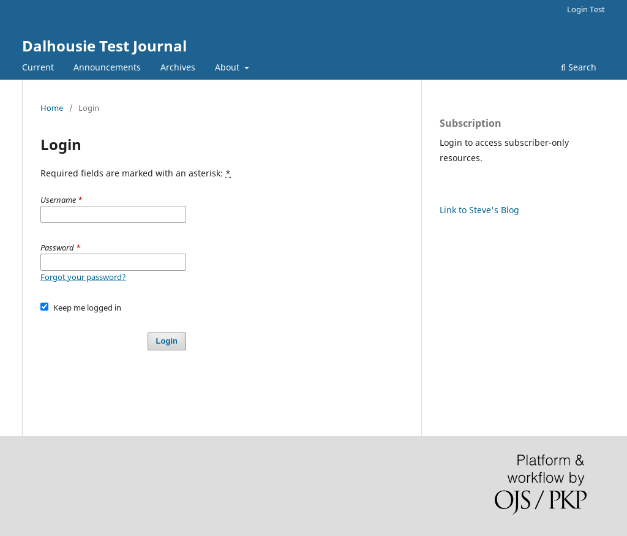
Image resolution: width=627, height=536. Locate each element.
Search (578, 67)
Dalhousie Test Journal (104, 46)
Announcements (107, 67)
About (228, 67)
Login (167, 340)
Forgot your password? (83, 276)
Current (38, 67)
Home (51, 107)
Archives (177, 67)
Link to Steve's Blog (479, 210)
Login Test (586, 9)
